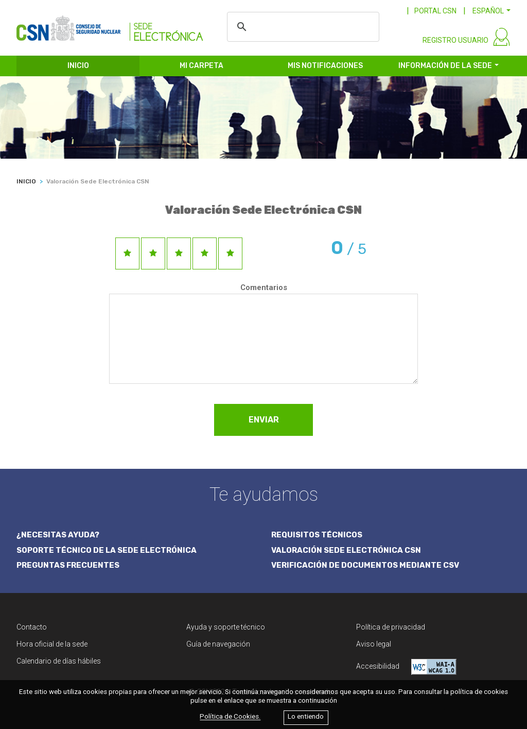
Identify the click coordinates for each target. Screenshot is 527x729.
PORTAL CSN (435, 11)
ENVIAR (264, 420)
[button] (491, 11)
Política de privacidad (390, 627)
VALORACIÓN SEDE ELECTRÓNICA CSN (346, 550)
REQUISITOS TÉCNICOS (316, 534)
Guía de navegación (218, 644)
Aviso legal (373, 644)
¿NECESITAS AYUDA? (57, 534)
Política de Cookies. (230, 717)
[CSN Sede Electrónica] (109, 24)
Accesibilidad (406, 667)
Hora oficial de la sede (51, 644)
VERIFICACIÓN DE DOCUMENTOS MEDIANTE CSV (365, 565)
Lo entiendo (306, 717)
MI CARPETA (201, 65)
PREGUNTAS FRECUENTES (67, 565)
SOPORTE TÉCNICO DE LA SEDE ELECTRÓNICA (106, 550)
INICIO (78, 65)
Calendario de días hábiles (58, 661)
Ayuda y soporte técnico (225, 627)
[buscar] (307, 27)
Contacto (31, 627)
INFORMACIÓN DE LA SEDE (445, 65)
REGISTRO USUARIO (455, 40)
